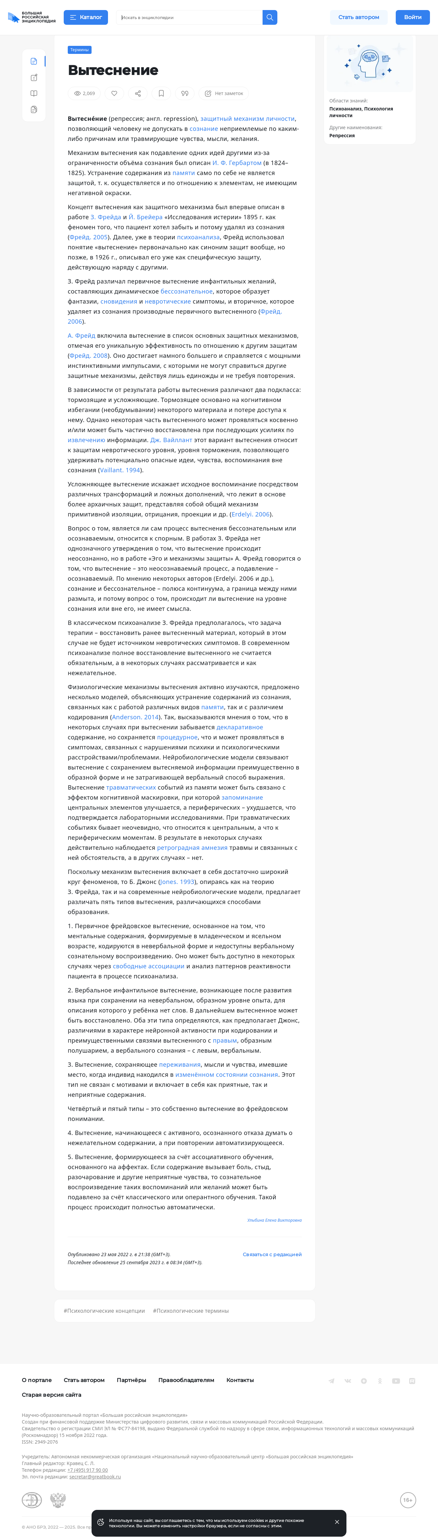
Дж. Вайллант (171, 457)
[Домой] (32, 17)
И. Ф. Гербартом (237, 179)
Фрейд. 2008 (88, 372)
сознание (204, 145)
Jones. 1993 (177, 898)
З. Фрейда (106, 234)
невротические (168, 318)
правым (225, 1057)
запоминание (242, 814)
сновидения (119, 318)
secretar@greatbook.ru (95, 1476)
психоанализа (198, 254)
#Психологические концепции (104, 1327)
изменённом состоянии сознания (226, 1091)
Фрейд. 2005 (88, 254)
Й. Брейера (146, 234)
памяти (183, 189)
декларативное (240, 744)
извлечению (86, 457)
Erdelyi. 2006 (251, 531)
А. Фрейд (81, 352)
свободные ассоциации (149, 983)
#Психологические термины (191, 1327)
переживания (180, 1081)
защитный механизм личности (248, 135)
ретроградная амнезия (192, 864)
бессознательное (187, 308)
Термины (79, 66)
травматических (131, 804)
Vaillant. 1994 (120, 487)
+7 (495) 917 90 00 (87, 1470)
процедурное (177, 754)
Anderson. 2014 (135, 734)
